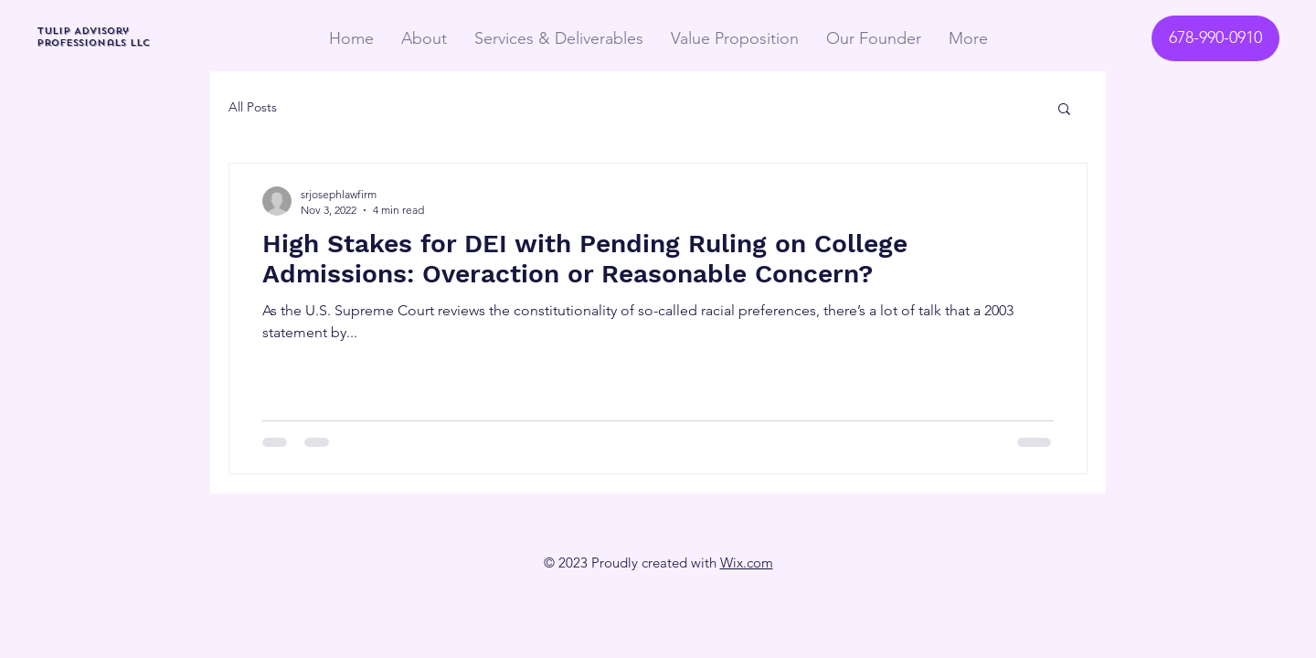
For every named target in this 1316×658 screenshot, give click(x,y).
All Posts (252, 107)
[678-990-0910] (1215, 38)
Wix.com (746, 562)
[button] (1064, 110)
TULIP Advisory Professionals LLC (93, 36)
